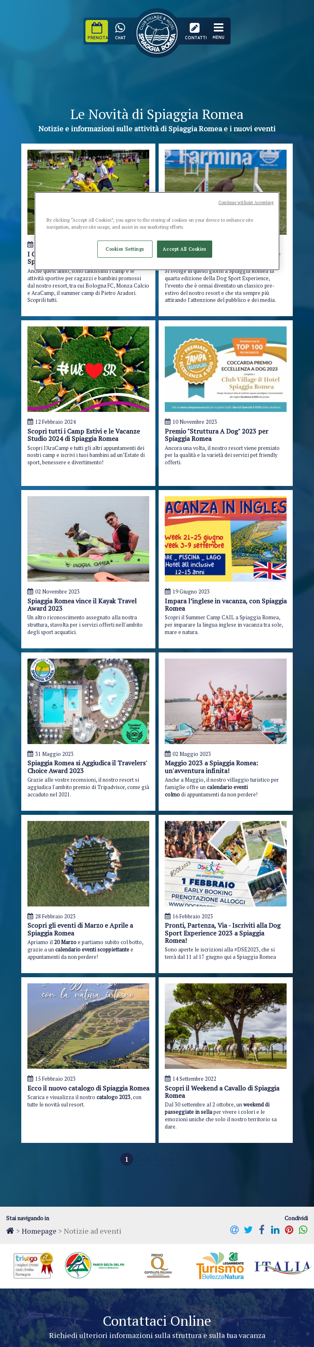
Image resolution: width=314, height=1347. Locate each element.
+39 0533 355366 (141, 1255)
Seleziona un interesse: (56, 1076)
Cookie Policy (66, 1335)
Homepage (40, 853)
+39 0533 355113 (214, 1255)
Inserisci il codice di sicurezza (220, 1073)
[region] (157, 231)
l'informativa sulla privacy (106, 1103)
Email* (214, 979)
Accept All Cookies (184, 249)
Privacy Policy (21, 1335)
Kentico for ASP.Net (284, 1335)
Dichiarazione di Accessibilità (131, 1335)
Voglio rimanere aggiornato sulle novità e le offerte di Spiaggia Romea (116, 1116)
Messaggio (39, 1008)
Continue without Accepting (246, 202)
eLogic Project (204, 1335)
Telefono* (129, 979)
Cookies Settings (124, 249)
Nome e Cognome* (51, 979)
